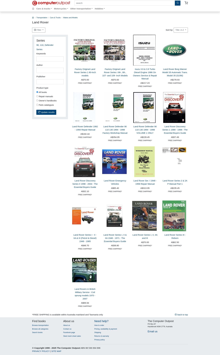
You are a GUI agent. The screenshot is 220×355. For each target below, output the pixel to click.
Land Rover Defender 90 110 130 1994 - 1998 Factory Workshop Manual (115, 129)
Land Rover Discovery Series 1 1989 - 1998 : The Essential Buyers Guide (175, 129)
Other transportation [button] (80, 8)
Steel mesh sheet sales (72, 336)
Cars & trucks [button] (43, 8)
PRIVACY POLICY (41, 351)
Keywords (41, 53)
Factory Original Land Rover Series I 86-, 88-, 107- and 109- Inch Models (115, 72)
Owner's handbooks (46, 101)
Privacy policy (99, 340)
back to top (181, 314)
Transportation (41, 18)
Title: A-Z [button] (179, 30)
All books (41, 92)
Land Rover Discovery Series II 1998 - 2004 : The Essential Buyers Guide (85, 183)
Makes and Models (70, 18)
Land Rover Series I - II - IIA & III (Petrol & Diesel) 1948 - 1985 (85, 238)
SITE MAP (56, 351)
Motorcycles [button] (60, 8)
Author (39, 65)
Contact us (67, 329)
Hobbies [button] (99, 8)
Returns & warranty (101, 336)
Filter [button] (38, 30)
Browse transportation (40, 325)
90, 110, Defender (44, 45)
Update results (46, 112)
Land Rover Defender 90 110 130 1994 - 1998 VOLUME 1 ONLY (145, 129)
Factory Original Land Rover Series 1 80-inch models (85, 72)
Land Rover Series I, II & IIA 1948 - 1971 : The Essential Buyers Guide (115, 238)
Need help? (101, 321)
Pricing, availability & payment (105, 329)
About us (66, 325)
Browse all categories (40, 329)
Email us (152, 331)
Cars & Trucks (55, 18)
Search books (37, 332)
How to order (99, 325)
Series (39, 49)
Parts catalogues (45, 105)
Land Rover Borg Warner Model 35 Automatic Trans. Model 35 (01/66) (175, 72)
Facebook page (69, 332)
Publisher (40, 76)
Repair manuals (44, 96)
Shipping (97, 332)
